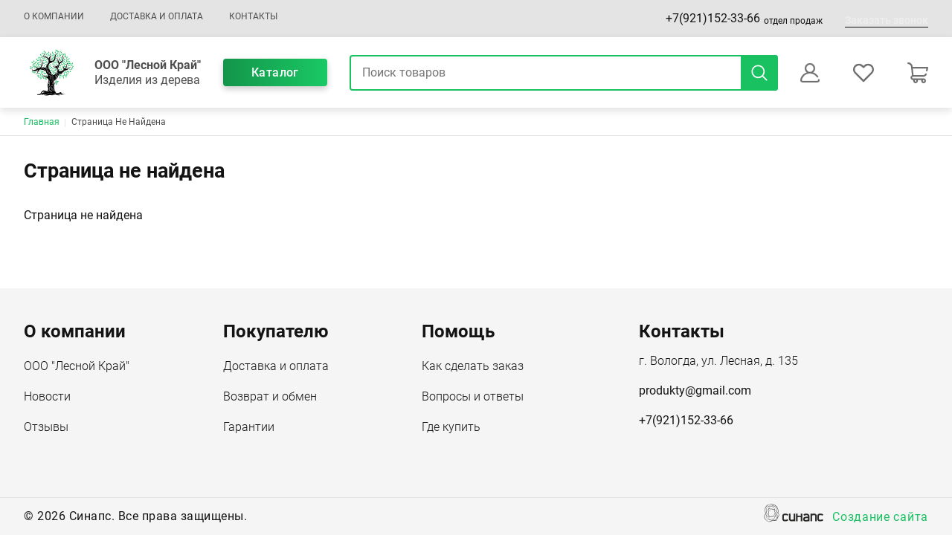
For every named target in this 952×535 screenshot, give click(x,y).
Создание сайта (880, 518)
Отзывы (46, 428)
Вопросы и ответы (473, 397)
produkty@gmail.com (695, 390)
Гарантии (248, 428)
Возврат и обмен (270, 397)
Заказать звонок (886, 20)
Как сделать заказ (473, 367)
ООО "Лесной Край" (76, 367)
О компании (54, 16)
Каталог (275, 72)
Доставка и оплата (156, 16)
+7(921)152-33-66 (713, 18)
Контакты (253, 16)
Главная (42, 122)
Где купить (451, 428)
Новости (47, 397)
